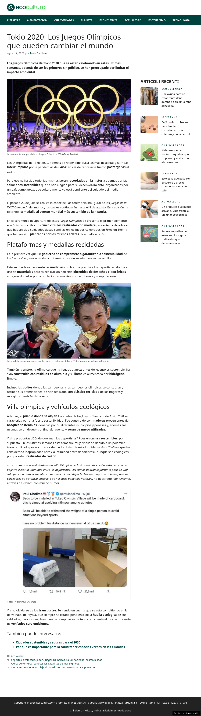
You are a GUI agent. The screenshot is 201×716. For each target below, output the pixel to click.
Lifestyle (13, 20)
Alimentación (37, 20)
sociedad (79, 660)
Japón (39, 660)
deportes (16, 660)
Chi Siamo (76, 710)
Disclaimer (109, 710)
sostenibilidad (94, 660)
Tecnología (181, 20)
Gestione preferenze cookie (186, 713)
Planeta (86, 20)
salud (69, 660)
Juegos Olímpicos (55, 660)
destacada (29, 660)
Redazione (124, 710)
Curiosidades (64, 20)
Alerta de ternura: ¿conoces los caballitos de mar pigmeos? (45, 663)
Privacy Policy (92, 710)
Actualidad (132, 20)
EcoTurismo (157, 20)
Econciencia (108, 20)
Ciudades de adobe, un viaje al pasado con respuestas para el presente (53, 667)
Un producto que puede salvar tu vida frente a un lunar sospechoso (176, 210)
